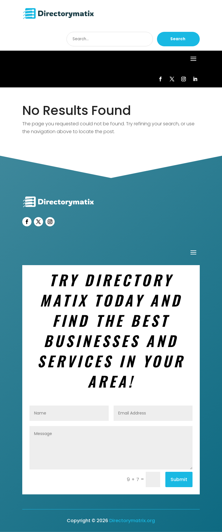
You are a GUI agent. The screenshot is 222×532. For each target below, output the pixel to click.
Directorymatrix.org (132, 520)
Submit (179, 479)
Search (177, 39)
